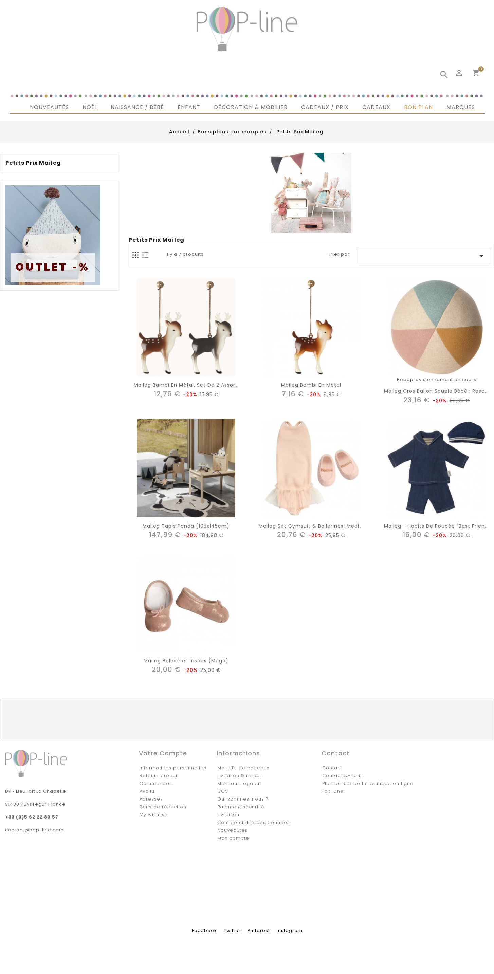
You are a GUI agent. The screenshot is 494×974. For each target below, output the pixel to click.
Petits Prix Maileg (33, 163)
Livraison (228, 814)
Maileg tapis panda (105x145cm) (186, 525)
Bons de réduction (163, 807)
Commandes (156, 783)
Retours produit (159, 775)
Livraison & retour (239, 775)
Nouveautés (232, 830)
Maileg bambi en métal (311, 385)
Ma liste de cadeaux (243, 768)
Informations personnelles (173, 768)
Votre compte (163, 753)
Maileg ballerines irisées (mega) (186, 660)
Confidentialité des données (253, 822)
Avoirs (147, 791)
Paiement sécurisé (240, 807)
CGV (222, 791)
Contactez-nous (342, 775)
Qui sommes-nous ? (243, 799)
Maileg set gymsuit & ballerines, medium (313, 525)
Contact (332, 768)
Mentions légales (239, 783)
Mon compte (233, 838)
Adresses (151, 799)
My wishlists (154, 814)
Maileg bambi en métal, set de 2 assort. (186, 385)
